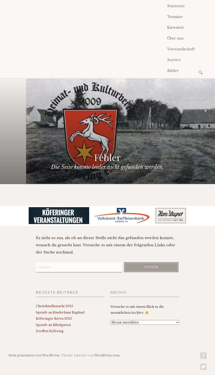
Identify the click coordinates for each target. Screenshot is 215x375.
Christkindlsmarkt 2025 (54, 306)
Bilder (173, 70)
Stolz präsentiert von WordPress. (34, 355)
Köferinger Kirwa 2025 (54, 318)
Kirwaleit (175, 27)
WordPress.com (107, 355)
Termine (175, 17)
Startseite (176, 6)
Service (174, 60)
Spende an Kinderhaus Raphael (60, 312)
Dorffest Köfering (49, 331)
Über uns (175, 38)
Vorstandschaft (181, 49)
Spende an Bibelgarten (53, 325)
